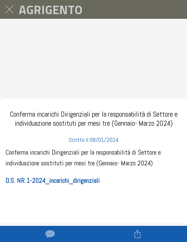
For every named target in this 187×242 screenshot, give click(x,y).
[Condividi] (138, 234)
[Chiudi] (9, 9)
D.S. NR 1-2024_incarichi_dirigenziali (52, 180)
